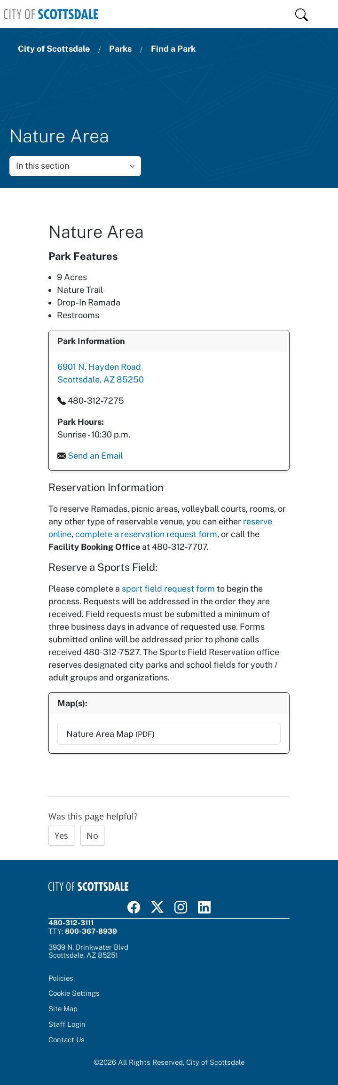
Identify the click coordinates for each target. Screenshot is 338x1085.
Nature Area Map (110, 732)
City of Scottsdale (54, 49)
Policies (60, 976)
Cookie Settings (74, 991)
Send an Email (94, 455)
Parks (120, 49)
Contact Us (66, 1037)
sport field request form (168, 588)
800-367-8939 (91, 929)
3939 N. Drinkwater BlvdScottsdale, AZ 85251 (88, 949)
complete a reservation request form (146, 533)
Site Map (63, 1006)
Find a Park (173, 49)
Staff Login (67, 1022)
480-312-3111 (71, 920)
